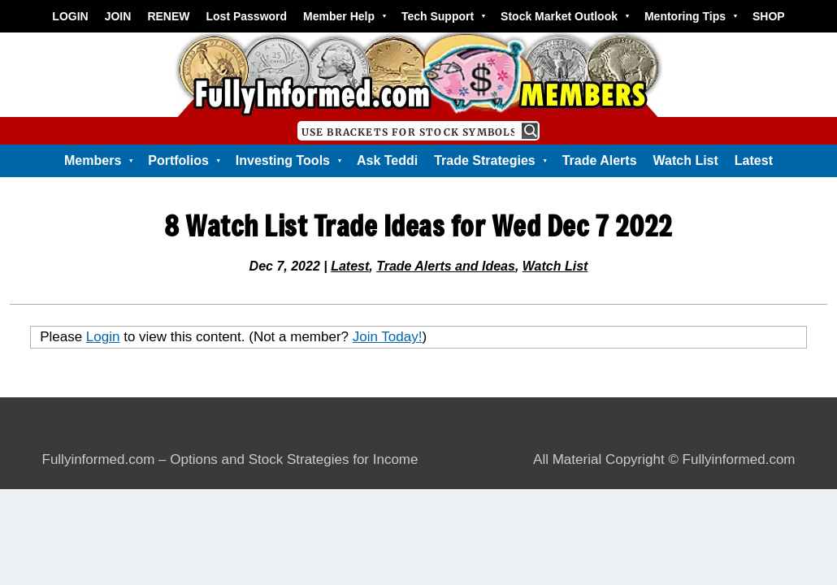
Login (103, 336)
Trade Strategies (489, 161)
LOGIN (70, 16)
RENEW (168, 16)
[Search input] (408, 131)
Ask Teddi (387, 160)
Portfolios (183, 161)
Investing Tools (288, 161)
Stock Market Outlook (564, 16)
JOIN (118, 16)
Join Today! (388, 336)
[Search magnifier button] (530, 131)
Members (98, 161)
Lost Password (247, 16)
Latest (754, 160)
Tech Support (442, 16)
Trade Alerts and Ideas (445, 266)
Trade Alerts (599, 160)
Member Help (344, 16)
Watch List (685, 160)
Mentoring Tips (690, 16)
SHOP (768, 16)
